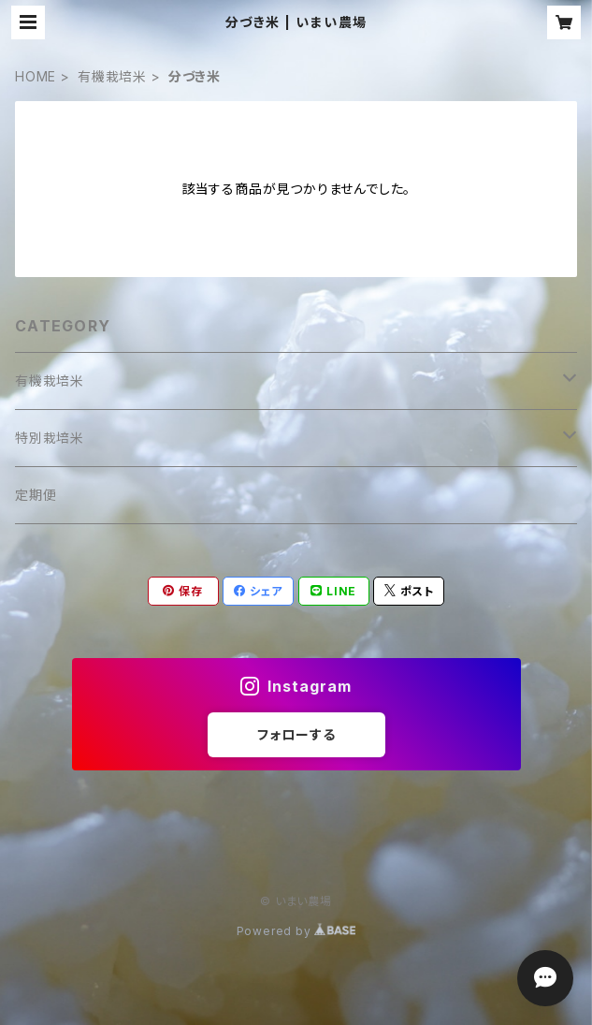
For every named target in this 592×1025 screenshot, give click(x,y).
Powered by (296, 931)
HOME (35, 76)
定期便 (35, 495)
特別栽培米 (49, 438)
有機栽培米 (112, 76)
